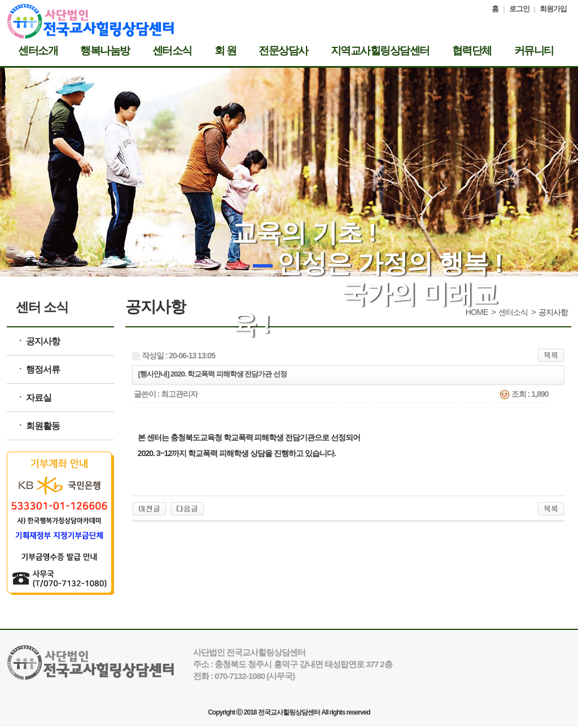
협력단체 (472, 50)
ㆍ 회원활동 (38, 426)
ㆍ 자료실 (33, 397)
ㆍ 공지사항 (38, 341)
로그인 (519, 9)
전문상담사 (283, 50)
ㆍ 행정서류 (38, 369)
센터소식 (172, 50)
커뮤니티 (534, 50)
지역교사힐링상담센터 (380, 50)
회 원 (225, 50)
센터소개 (38, 50)
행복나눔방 (105, 50)
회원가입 (553, 9)
